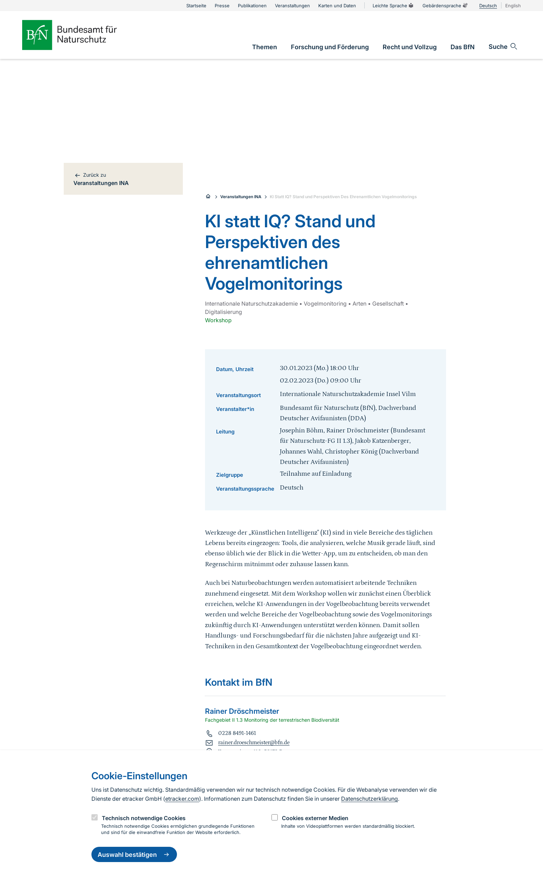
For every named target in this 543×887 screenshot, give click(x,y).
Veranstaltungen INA (240, 196)
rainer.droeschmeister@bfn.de (254, 742)
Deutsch (488, 5)
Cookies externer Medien (315, 818)
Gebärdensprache (445, 5)
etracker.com (182, 798)
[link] (264, 47)
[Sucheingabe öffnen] (503, 46)
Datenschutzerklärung (369, 798)
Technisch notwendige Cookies (144, 818)
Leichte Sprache (393, 5)
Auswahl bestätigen (134, 854)
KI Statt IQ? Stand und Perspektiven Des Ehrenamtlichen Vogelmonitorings (343, 196)
